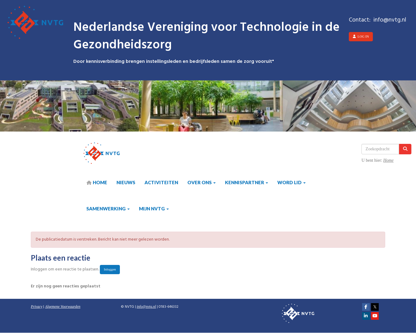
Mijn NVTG (154, 208)
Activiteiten (161, 182)
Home (388, 160)
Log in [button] (361, 36)
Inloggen (110, 269)
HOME (96, 182)
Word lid (291, 182)
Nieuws (125, 182)
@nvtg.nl (146, 306)
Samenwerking (108, 208)
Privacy (36, 306)
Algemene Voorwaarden (62, 306)
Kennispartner (246, 182)
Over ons (201, 182)
